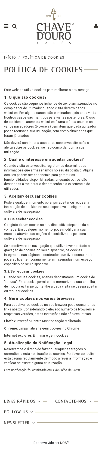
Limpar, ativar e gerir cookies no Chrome (49, 328)
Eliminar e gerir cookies (50, 335)
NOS (63, 443)
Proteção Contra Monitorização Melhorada (49, 321)
